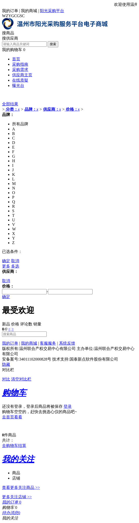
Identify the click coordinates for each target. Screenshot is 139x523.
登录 (68, 406)
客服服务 (48, 343)
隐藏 (6, 364)
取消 (15, 261)
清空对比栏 (21, 379)
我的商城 (29, 11)
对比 (6, 379)
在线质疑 (20, 80)
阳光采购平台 (52, 11)
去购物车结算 (14, 445)
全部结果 (10, 104)
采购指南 (20, 64)
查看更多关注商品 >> (21, 487)
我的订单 (10, 11)
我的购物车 (12, 49)
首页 (16, 59)
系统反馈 (67, 343)
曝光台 (18, 85)
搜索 (53, 44)
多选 (15, 266)
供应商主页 (22, 75)
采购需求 (20, 69)
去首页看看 (12, 417)
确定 (6, 261)
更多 (6, 266)
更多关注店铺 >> (17, 497)
